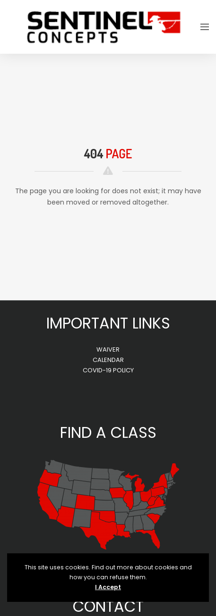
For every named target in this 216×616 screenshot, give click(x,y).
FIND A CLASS (108, 432)
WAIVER (108, 349)
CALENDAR (108, 359)
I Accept (108, 587)
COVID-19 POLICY (108, 370)
